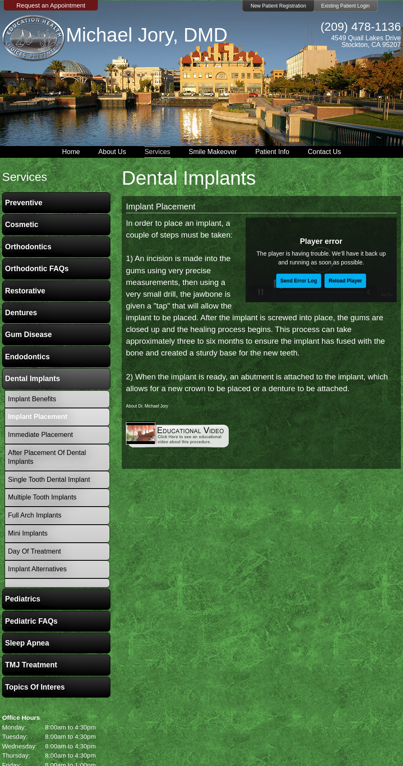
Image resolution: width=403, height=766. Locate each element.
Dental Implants (32, 378)
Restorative (25, 291)
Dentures (21, 312)
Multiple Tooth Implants (42, 497)
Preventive (23, 203)
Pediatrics (22, 599)
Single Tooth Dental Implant (49, 479)
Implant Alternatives (37, 569)
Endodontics (27, 357)
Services (157, 151)
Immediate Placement (40, 434)
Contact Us (324, 151)
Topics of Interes (35, 687)
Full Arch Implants (34, 515)
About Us (112, 151)
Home (71, 151)
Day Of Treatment (34, 551)
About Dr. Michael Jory (147, 406)
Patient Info (272, 151)
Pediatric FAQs (31, 621)
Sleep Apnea (27, 643)
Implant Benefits (32, 399)
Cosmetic (21, 224)
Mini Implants (27, 533)
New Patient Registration (278, 6)
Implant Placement (161, 206)
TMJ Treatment (31, 665)
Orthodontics (28, 247)
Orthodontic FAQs (37, 268)
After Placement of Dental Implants (47, 457)
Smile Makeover (213, 151)
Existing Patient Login (345, 6)
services (24, 176)
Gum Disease (28, 334)
